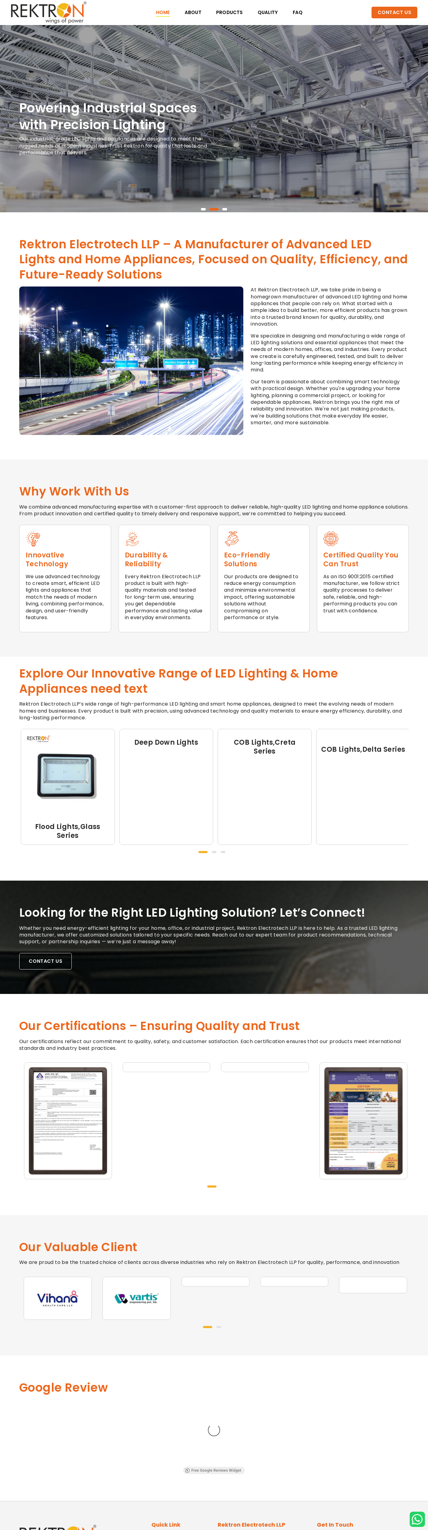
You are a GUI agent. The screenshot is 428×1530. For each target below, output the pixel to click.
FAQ (155, 1484)
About (193, 12)
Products (229, 12)
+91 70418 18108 (344, 1464)
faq (298, 12)
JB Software (287, 1520)
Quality (268, 12)
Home (163, 12)
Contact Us (394, 12)
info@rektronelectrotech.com (360, 1473)
